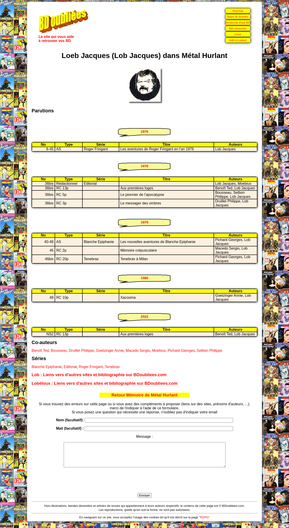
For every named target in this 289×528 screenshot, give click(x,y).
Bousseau (59, 350)
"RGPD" (204, 522)
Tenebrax (112, 367)
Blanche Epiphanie (47, 367)
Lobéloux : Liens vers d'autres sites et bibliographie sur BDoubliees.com (104, 383)
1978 (144, 166)
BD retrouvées (238, 28)
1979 (144, 222)
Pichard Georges (181, 350)
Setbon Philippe (209, 350)
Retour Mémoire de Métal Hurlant (144, 395)
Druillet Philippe (81, 350)
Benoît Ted (40, 350)
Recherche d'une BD (238, 22)
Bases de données (237, 16)
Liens (238, 34)
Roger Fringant (91, 367)
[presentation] (144, 485)
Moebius (158, 350)
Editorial (70, 367)
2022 (144, 316)
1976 (144, 131)
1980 (144, 278)
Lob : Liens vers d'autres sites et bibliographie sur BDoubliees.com (99, 374)
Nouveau (237, 10)
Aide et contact (238, 40)
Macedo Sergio (138, 350)
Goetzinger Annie (110, 350)
